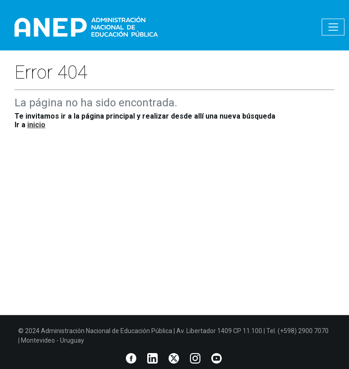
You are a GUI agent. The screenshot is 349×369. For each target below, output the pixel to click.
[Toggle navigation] (333, 27)
